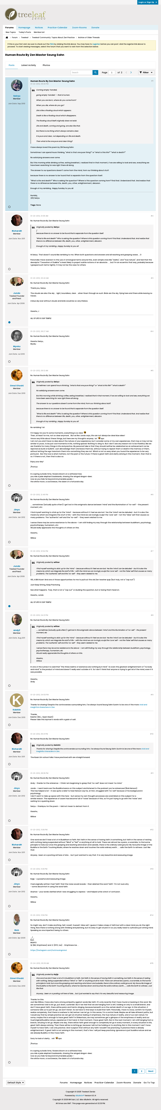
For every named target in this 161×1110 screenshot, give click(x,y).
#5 (152, 370)
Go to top (149, 1082)
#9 (152, 694)
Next (150, 1071)
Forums (9, 27)
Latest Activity (28, 65)
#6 (152, 494)
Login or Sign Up (148, 2)
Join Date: (12, 103)
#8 (152, 615)
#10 (151, 734)
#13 (151, 869)
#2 (152, 216)
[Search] (84, 72)
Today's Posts (25, 32)
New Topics (11, 32)
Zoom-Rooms (79, 27)
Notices (39, 27)
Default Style (16, 1082)
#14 (151, 915)
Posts (11, 65)
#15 (151, 963)
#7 (152, 551)
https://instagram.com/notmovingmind (48, 950)
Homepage (24, 27)
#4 (151, 331)
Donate (95, 27)
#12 (151, 829)
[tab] (11, 65)
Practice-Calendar (57, 27)
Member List (39, 32)
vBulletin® (79, 1095)
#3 (152, 278)
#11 (152, 773)
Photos (46, 65)
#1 (152, 81)
